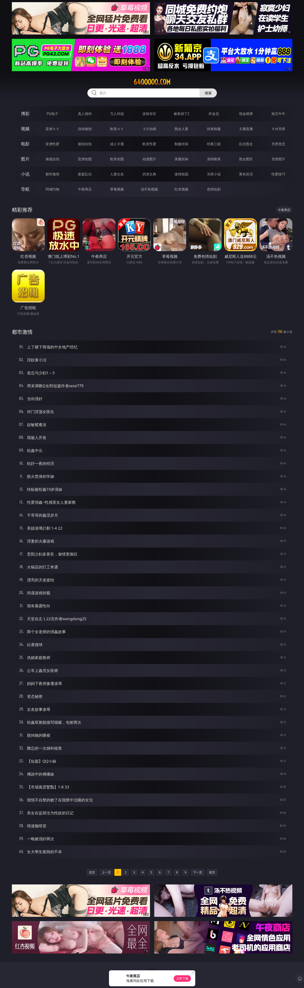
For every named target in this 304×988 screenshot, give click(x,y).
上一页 (106, 872)
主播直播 (246, 128)
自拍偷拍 (85, 128)
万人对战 (117, 113)
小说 (25, 174)
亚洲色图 (85, 159)
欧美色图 (117, 159)
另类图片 (278, 159)
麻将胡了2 (181, 113)
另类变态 (278, 144)
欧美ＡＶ (117, 128)
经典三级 (214, 144)
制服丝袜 (181, 144)
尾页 (212, 872)
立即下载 (182, 978)
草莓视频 (117, 189)
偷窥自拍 (52, 159)
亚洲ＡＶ (52, 128)
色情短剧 (214, 189)
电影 (25, 144)
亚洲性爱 (52, 144)
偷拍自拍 (85, 144)
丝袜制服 (214, 128)
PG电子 (52, 113)
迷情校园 (181, 174)
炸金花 (214, 113)
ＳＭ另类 (278, 128)
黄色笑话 (246, 174)
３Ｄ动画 (149, 128)
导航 (25, 189)
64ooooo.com (152, 82)
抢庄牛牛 (278, 113)
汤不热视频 (149, 189)
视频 (25, 129)
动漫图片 (149, 159)
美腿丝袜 (181, 159)
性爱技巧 (278, 174)
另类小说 (214, 174)
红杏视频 (181, 189)
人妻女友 (117, 174)
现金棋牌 (246, 113)
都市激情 (52, 174)
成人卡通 (117, 144)
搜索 (208, 93)
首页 (92, 872)
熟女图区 (246, 159)
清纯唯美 (214, 159)
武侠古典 (149, 174)
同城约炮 (52, 189)
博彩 (25, 113)
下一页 (197, 872)
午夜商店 (85, 189)
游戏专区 (149, 113)
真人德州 (85, 113)
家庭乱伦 (85, 174)
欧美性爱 (149, 144)
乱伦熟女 (246, 144)
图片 (25, 159)
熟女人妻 (181, 128)
